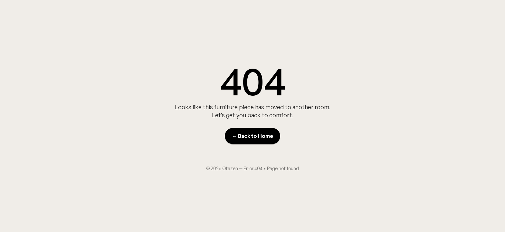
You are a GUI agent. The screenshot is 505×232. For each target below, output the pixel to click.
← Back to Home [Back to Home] (252, 136)
